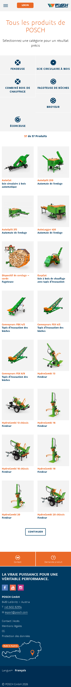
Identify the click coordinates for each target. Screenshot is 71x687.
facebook (5, 588)
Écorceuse (18, 126)
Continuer (35, 531)
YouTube (13, 588)
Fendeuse (18, 69)
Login (25, 5)
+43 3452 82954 (13, 607)
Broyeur (53, 107)
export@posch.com (16, 612)
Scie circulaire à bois (53, 69)
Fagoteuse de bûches (53, 88)
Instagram (21, 588)
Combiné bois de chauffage (17, 89)
